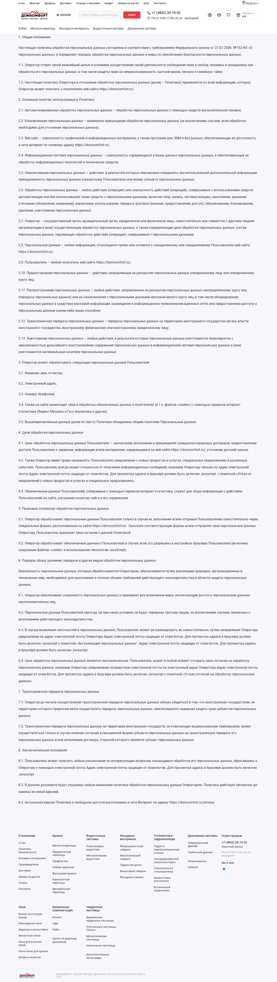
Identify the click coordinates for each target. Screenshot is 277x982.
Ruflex (23, 28)
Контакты (160, 3)
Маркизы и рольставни (33, 929)
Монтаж (35, 3)
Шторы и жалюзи (30, 957)
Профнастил (60, 861)
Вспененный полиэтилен (162, 889)
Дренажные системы (142, 28)
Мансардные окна (30, 923)
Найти (132, 14)
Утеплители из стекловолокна (163, 870)
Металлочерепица (42, 28)
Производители (29, 864)
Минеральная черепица (61, 890)
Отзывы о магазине (88, 3)
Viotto (55, 929)
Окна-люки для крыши (33, 951)
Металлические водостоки (96, 857)
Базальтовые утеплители (162, 879)
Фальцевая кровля (64, 873)
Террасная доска (130, 864)
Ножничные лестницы (100, 945)
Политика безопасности (27, 850)
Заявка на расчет (128, 3)
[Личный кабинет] (210, 15)
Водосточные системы (108, 28)
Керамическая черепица (61, 853)
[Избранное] (228, 15)
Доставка (66, 3)
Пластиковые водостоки (95, 848)
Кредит (109, 3)
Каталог (64, 15)
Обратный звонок (232, 846)
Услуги (23, 882)
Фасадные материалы (74, 28)
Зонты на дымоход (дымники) (64, 940)
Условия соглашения (32, 858)
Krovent (56, 917)
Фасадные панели (131, 877)
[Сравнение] (219, 15)
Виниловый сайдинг (133, 871)
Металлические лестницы (96, 938)
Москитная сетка (29, 935)
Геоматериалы (197, 861)
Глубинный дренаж (200, 852)
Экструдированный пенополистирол (166, 860)
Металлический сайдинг (130, 857)
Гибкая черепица (63, 867)
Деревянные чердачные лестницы (100, 919)
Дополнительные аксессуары (97, 956)
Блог (146, 3)
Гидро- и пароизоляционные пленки (166, 849)
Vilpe (55, 923)
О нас (22, 3)
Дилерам (50, 3)
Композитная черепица (61, 881)
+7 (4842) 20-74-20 (163, 13)
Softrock (193, 867)
